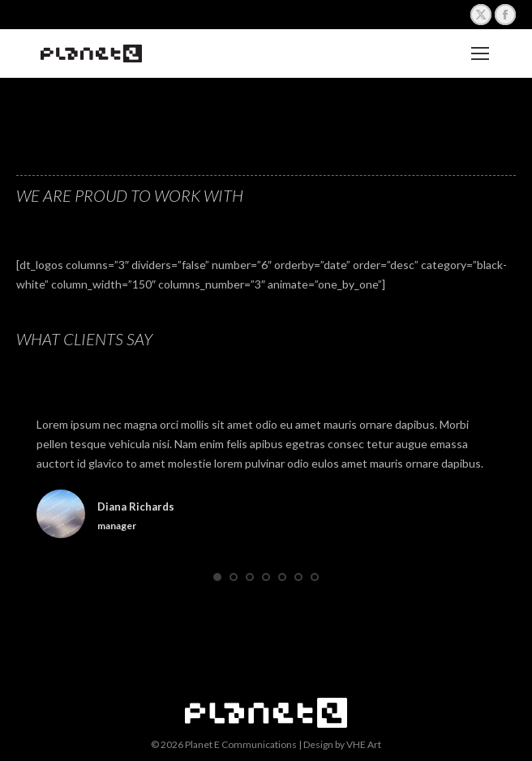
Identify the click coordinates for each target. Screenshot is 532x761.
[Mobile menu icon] (480, 53)
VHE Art (363, 744)
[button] (217, 577)
